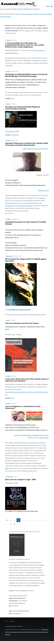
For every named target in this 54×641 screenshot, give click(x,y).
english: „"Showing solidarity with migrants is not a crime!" (31, 435)
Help (6, 621)
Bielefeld (14, 9)
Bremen (20, 9)
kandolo (8, 40)
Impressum (12, 621)
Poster (20, 334)
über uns (13, 33)
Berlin (9, 9)
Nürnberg (49, 14)
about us (27, 30)
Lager (13, 98)
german (46, 438)
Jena (31, 9)
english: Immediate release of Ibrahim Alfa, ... (35, 148)
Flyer (13, 334)
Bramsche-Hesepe (5, 16)
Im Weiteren (41, 198)
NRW (43, 14)
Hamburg (26, 9)
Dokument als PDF (43, 190)
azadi (8, 320)
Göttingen (29, 14)
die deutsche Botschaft (25, 206)
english (41, 438)
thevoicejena (10, 256)
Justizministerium (10, 206)
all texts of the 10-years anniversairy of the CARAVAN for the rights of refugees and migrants (26, 632)
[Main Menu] (49, 6)
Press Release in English (12, 131)
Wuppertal (37, 9)
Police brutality (15, 134)
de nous (45, 30)
